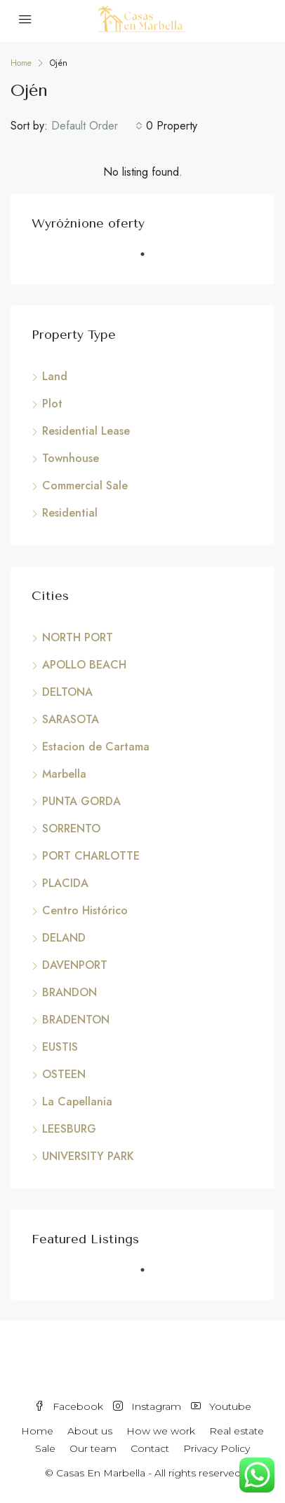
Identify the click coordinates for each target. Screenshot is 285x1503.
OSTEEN (64, 1074)
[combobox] (97, 126)
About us (89, 1431)
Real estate (236, 1431)
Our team (93, 1448)
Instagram (147, 1406)
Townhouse (70, 458)
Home (37, 1431)
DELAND (64, 938)
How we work (160, 1431)
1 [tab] (149, 260)
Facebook (68, 1406)
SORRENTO (71, 828)
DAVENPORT (74, 965)
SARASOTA (70, 719)
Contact (150, 1448)
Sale (45, 1448)
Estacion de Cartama (96, 747)
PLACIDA (65, 883)
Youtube (221, 1406)
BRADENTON (76, 1020)
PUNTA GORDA (81, 801)
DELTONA (67, 692)
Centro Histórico (85, 910)
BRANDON (69, 992)
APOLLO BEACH (84, 665)
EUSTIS (60, 1047)
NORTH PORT (77, 637)
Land (54, 376)
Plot (52, 404)
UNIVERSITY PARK (88, 1156)
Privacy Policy (216, 1448)
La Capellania (77, 1101)
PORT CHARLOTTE (91, 856)
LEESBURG (69, 1129)
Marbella (64, 774)
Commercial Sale (85, 485)
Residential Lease (86, 431)
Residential (70, 513)
